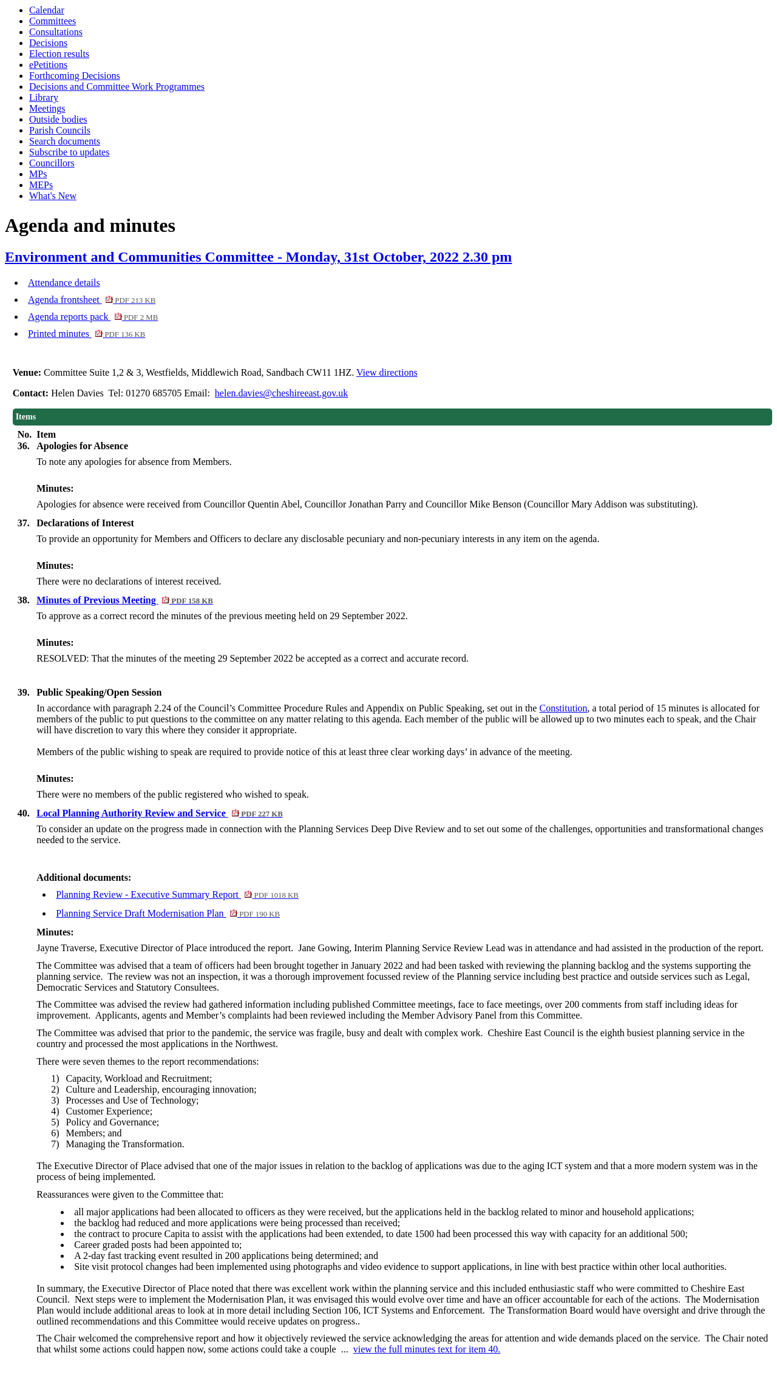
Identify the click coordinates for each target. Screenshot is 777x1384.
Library (43, 97)
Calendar (46, 10)
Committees (52, 21)
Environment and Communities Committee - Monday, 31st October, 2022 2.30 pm (258, 257)
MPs (38, 174)
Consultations (56, 32)
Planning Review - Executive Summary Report (177, 894)
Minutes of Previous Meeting (124, 600)
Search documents (64, 141)
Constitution (563, 708)
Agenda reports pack (93, 316)
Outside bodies (58, 119)
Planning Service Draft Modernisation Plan (168, 913)
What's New (52, 196)
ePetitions (48, 64)
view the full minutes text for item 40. (427, 1349)
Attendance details (64, 282)
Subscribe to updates (69, 152)
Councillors (52, 163)
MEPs (41, 185)
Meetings (47, 108)
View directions (387, 372)
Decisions (48, 43)
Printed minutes (86, 333)
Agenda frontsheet (91, 299)
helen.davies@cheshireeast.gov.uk (281, 393)
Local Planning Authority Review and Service (159, 813)
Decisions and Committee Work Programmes (117, 86)
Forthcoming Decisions (74, 75)
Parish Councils (59, 130)
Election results (59, 54)
